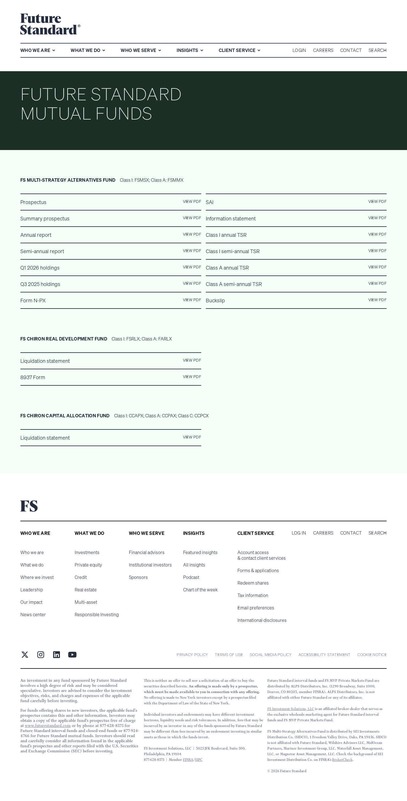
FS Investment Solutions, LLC (290, 709)
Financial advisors (146, 552)
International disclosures (262, 620)
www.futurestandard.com (48, 725)
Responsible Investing (97, 614)
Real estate (86, 589)
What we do (32, 565)
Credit (81, 577)
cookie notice (372, 654)
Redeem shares (253, 583)
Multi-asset (86, 602)
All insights (194, 565)
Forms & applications (258, 570)
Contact (351, 532)
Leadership (31, 589)
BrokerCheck (342, 759)
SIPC (198, 759)
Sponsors (138, 577)
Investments (87, 552)
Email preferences (255, 608)
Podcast (191, 577)
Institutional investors (150, 565)
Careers (323, 532)
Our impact (31, 602)
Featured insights (200, 552)
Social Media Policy (271, 654)
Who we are (32, 552)
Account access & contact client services (261, 555)
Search (378, 532)
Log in (299, 532)
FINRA (188, 759)
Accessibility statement (324, 654)
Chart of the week (200, 589)
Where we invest (37, 577)
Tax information (252, 595)
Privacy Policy (192, 654)
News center (33, 614)
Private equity (88, 565)
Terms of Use (229, 654)
